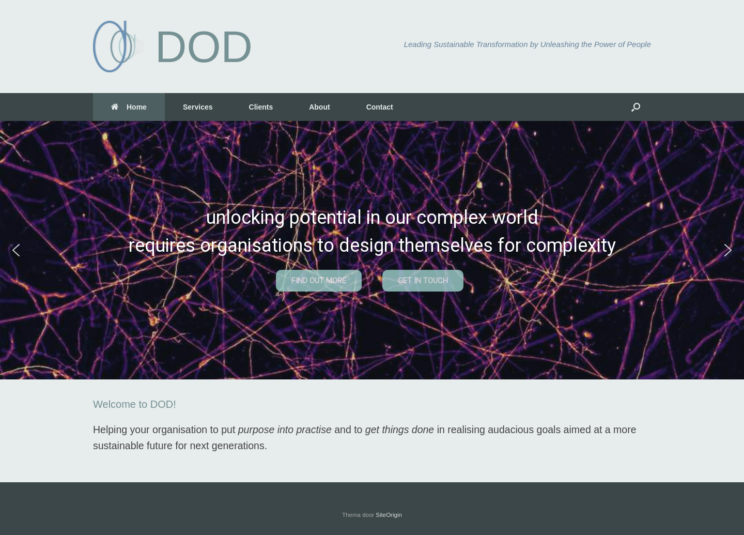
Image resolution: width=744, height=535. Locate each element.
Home (129, 107)
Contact (379, 107)
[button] (636, 107)
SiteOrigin (389, 515)
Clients (261, 107)
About (319, 107)
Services (198, 107)
